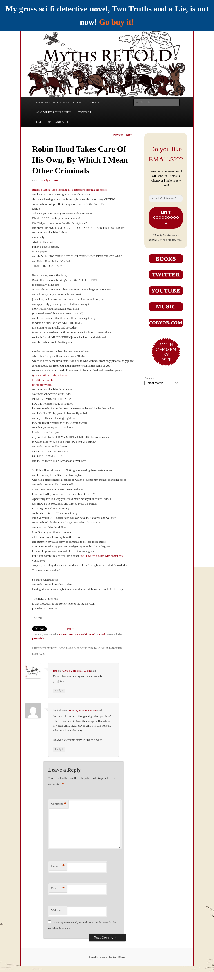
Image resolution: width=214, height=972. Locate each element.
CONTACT (84, 112)
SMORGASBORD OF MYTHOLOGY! (59, 102)
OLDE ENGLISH (69, 634)
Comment (58, 804)
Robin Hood (88, 634)
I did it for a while (42, 380)
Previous (116, 134)
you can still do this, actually (50, 375)
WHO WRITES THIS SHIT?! (53, 112)
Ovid (102, 634)
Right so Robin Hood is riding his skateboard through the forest (69, 189)
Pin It (70, 628)
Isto (55, 670)
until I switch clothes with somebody (101, 555)
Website (56, 910)
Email (58, 888)
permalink (38, 638)
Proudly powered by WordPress (107, 957)
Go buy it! (116, 22)
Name (58, 866)
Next (130, 134)
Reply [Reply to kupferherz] (59, 749)
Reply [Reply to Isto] (59, 691)
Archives (149, 378)
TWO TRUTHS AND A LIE (52, 122)
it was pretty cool (42, 384)
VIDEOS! (96, 102)
